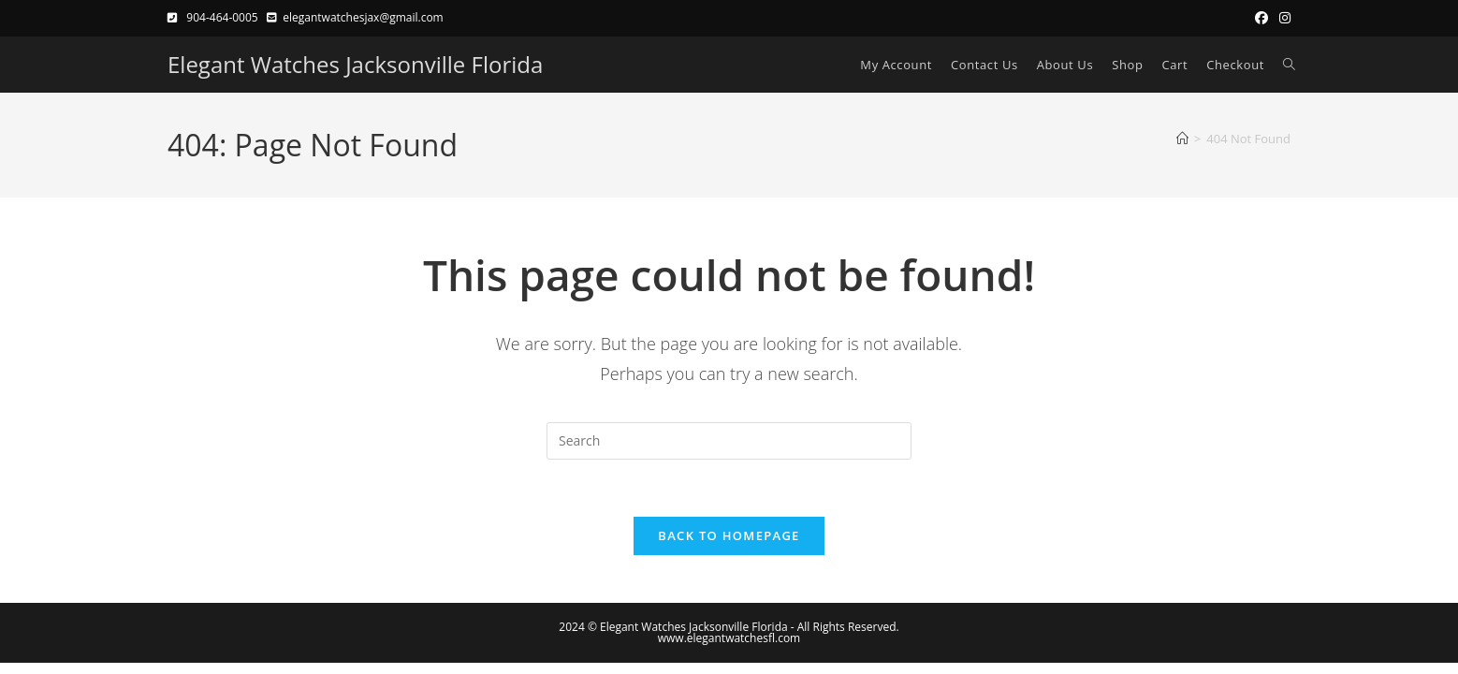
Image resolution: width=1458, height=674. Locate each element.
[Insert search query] (729, 441)
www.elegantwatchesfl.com (729, 638)
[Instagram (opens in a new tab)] (1282, 17)
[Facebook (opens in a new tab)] (1261, 17)
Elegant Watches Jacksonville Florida (355, 64)
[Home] (1182, 138)
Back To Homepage (728, 535)
